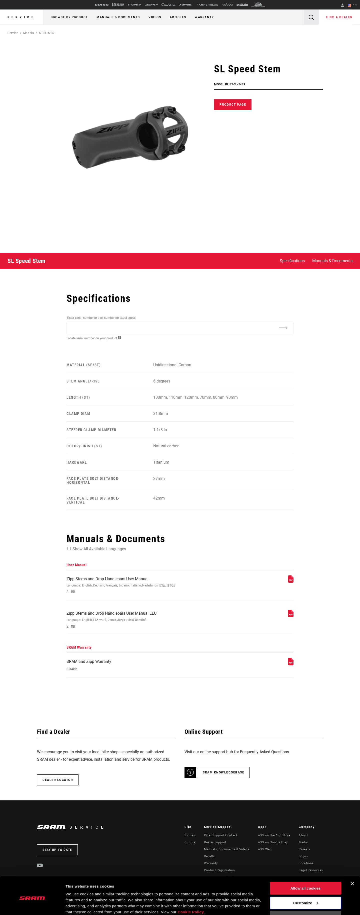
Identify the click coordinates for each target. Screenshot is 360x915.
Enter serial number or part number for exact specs (101, 318)
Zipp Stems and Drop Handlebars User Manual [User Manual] (137, 585)
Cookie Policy (191, 891)
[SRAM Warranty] (291, 664)
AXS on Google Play (273, 842)
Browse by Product (69, 17)
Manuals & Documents (118, 17)
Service (22, 17)
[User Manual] (291, 581)
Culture (189, 842)
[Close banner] (352, 863)
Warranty (203, 17)
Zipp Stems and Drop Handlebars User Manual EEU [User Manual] (137, 620)
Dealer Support (215, 842)
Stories (189, 835)
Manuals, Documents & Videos (226, 849)
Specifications (292, 260)
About (303, 835)
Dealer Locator (57, 780)
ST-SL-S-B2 (46, 33)
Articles (177, 17)
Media (303, 842)
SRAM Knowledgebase (223, 772)
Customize (305, 882)
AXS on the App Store (274, 835)
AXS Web (265, 849)
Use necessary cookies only (305, 897)
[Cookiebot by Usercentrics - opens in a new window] (32, 905)
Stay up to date (57, 850)
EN (352, 5)
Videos (154, 17)
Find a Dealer (339, 17)
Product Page (233, 104)
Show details (77, 905)
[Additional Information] (283, 327)
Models (28, 33)
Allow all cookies (305, 868)
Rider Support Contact (220, 835)
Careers (304, 849)
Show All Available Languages (99, 548)
